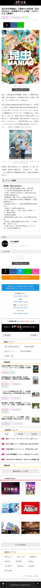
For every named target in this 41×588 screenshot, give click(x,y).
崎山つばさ (20, 557)
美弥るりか (7, 557)
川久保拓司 (7, 566)
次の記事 (34, 335)
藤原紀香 (32, 557)
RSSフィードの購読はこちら (24, 277)
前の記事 (6, 335)
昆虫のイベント (9, 351)
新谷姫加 (31, 566)
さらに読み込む (26, 544)
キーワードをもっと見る (31, 576)
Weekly (20, 434)
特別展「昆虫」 (9, 356)
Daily (7, 434)
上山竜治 (29, 561)
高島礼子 (7, 561)
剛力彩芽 (18, 561)
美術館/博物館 (28, 346)
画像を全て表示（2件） (20, 89)
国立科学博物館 (24, 351)
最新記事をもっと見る (25, 471)
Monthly (34, 434)
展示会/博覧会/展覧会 (11, 346)
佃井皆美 (19, 566)
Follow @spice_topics (20, 296)
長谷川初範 (7, 571)
